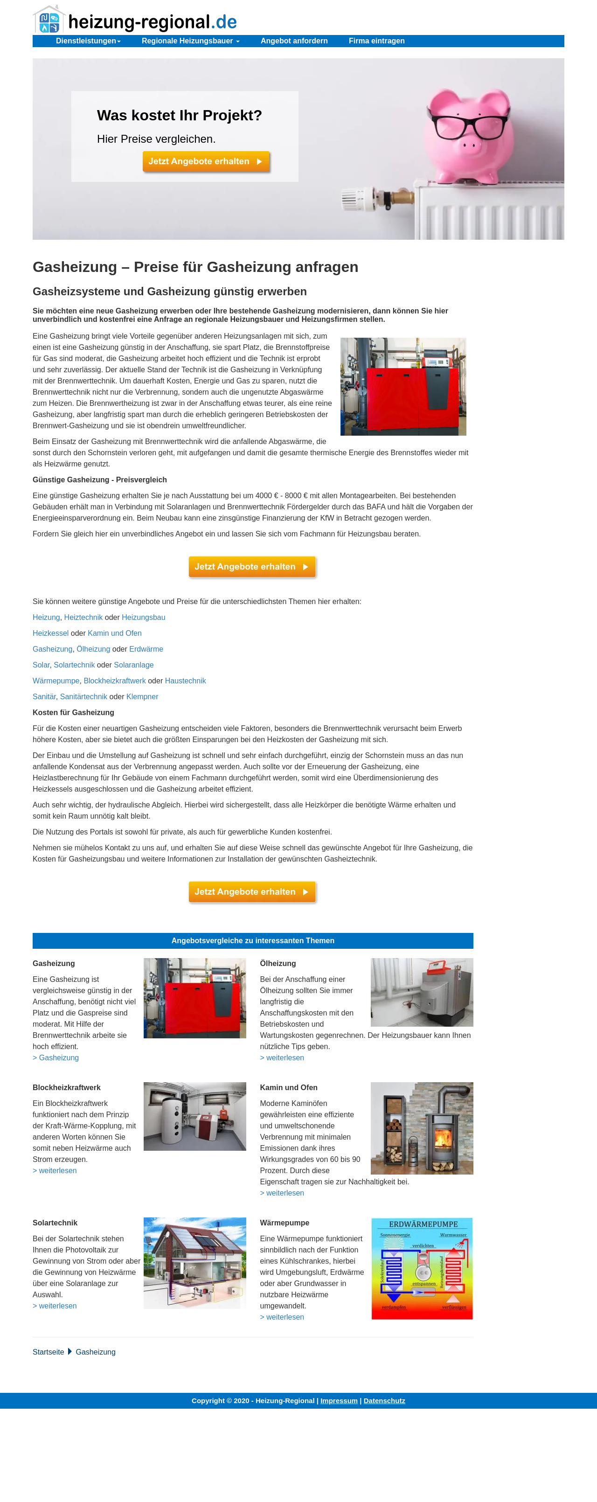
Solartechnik (74, 665)
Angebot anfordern (294, 41)
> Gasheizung (56, 1058)
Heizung (46, 617)
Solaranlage (133, 665)
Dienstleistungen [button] (88, 41)
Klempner (142, 697)
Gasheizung (52, 649)
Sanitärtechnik (83, 697)
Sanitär (44, 697)
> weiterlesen (282, 1058)
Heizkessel (51, 633)
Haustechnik (185, 681)
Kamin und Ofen (115, 633)
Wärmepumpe (56, 681)
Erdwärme (146, 649)
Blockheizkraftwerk (114, 681)
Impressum (339, 1401)
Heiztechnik (83, 617)
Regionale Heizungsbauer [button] (191, 41)
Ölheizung (93, 649)
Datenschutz (384, 1401)
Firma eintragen (377, 41)
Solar (41, 665)
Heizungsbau (143, 617)
